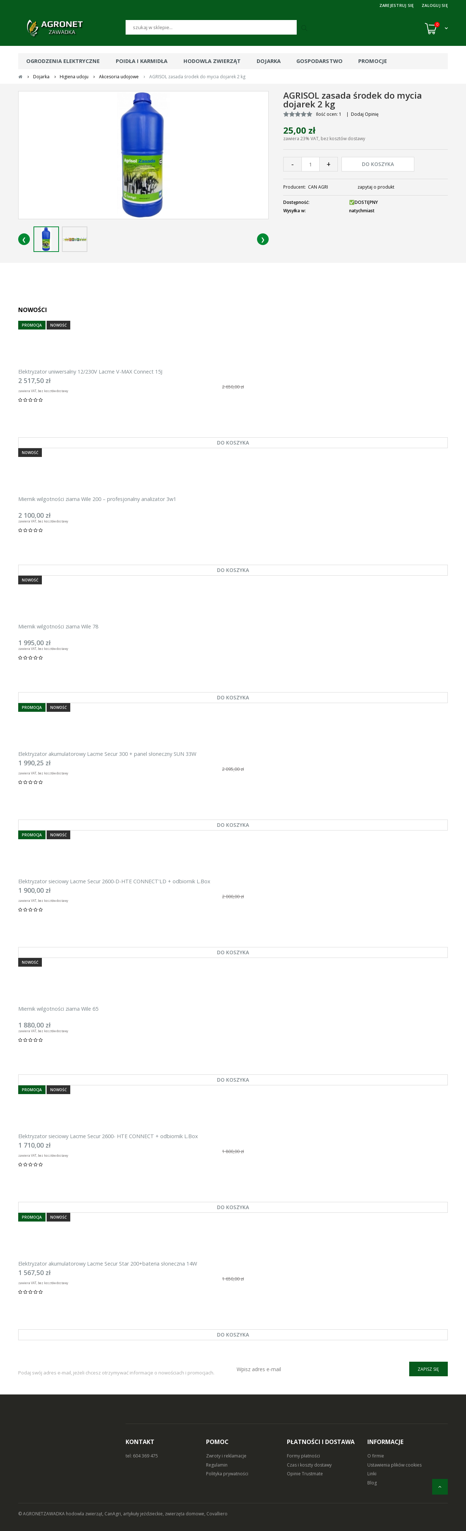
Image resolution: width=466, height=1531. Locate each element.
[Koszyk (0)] (436, 28)
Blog (372, 1483)
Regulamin (217, 1465)
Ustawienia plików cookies (394, 1465)
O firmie (375, 1456)
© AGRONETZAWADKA (42, 1514)
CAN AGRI (318, 187)
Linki (371, 1474)
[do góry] (440, 1487)
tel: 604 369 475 (142, 1456)
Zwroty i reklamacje (226, 1456)
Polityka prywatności (227, 1474)
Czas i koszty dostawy (309, 1465)
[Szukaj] (211, 27)
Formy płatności (303, 1456)
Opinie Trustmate (305, 1474)
